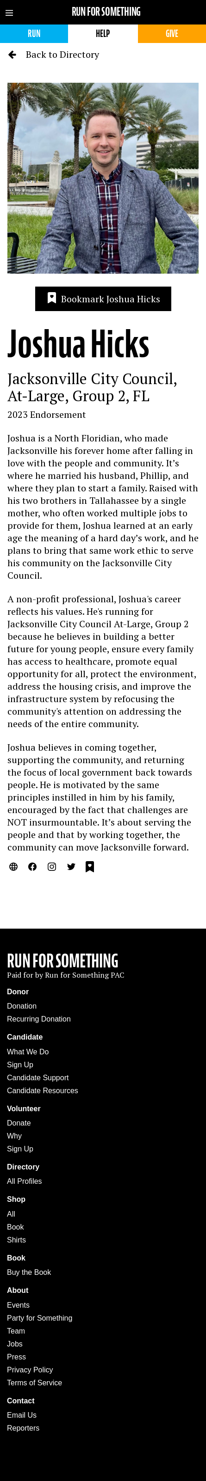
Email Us (22, 1415)
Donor (18, 992)
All (11, 1214)
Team (16, 1331)
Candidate (25, 1037)
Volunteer (24, 1109)
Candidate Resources (42, 1091)
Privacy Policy (30, 1370)
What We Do (28, 1052)
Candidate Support (38, 1078)
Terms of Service (34, 1383)
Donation (22, 1006)
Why (14, 1136)
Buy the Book (29, 1272)
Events (18, 1305)
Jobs (15, 1344)
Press (16, 1357)
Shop (16, 1199)
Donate (19, 1123)
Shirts (16, 1240)
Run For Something (63, 961)
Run (34, 33)
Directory (23, 1167)
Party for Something (39, 1318)
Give (172, 33)
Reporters (23, 1428)
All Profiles (24, 1181)
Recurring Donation (39, 1019)
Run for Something (106, 12)
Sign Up (20, 1065)
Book (15, 1227)
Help (103, 33)
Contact (21, 1401)
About (17, 1290)
